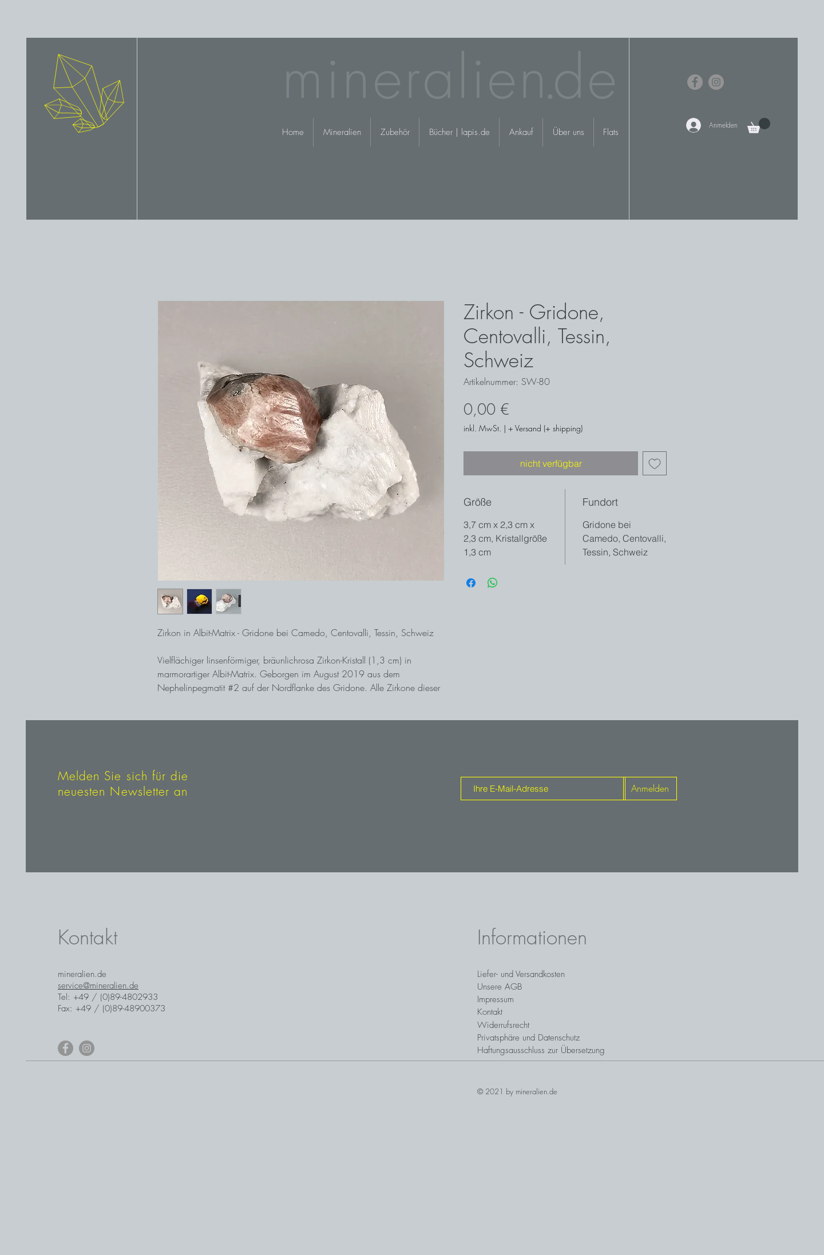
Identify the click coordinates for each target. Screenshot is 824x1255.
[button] (758, 125)
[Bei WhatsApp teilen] (493, 583)
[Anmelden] (650, 788)
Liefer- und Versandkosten (521, 974)
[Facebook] (695, 82)
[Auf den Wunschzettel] (655, 463)
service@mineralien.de (98, 985)
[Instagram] (716, 82)
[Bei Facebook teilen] (471, 583)
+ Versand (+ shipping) (545, 428)
